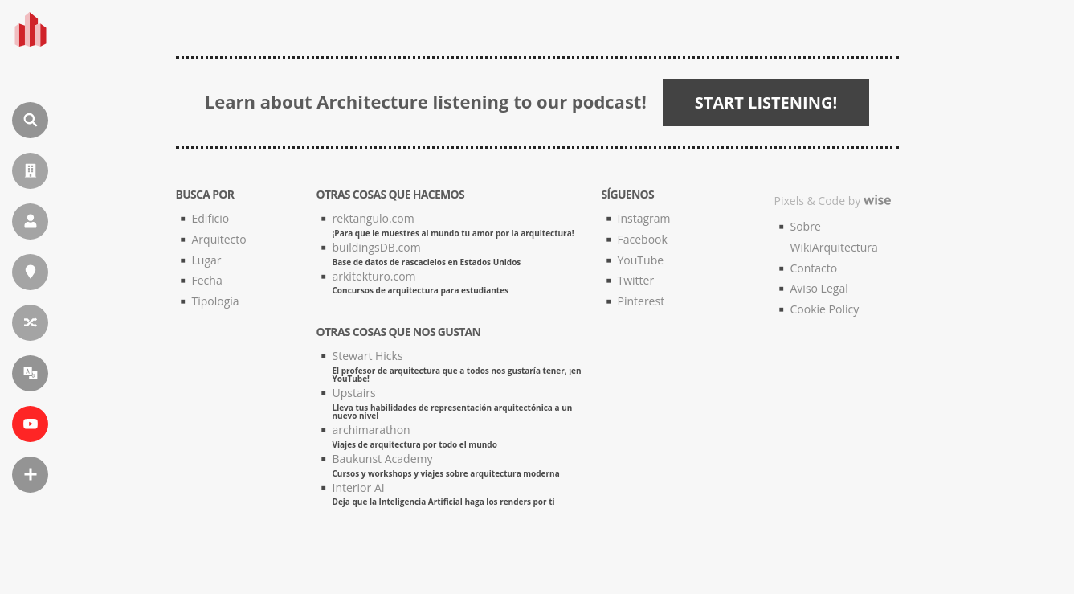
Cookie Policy (825, 309)
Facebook (643, 239)
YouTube (641, 260)
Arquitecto (219, 239)
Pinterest (641, 301)
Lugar (207, 260)
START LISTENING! (766, 102)
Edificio (211, 218)
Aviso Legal (819, 288)
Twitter (636, 280)
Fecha (207, 280)
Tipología (215, 301)
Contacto (814, 268)
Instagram (644, 218)
